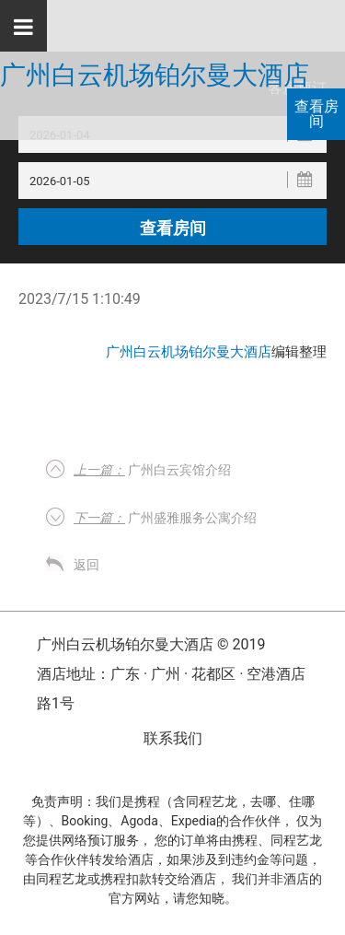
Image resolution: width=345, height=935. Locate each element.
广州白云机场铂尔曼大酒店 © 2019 (151, 644)
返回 (86, 564)
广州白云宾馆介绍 (152, 469)
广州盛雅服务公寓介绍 (165, 517)
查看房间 (316, 114)
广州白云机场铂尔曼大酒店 (154, 75)
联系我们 (173, 738)
